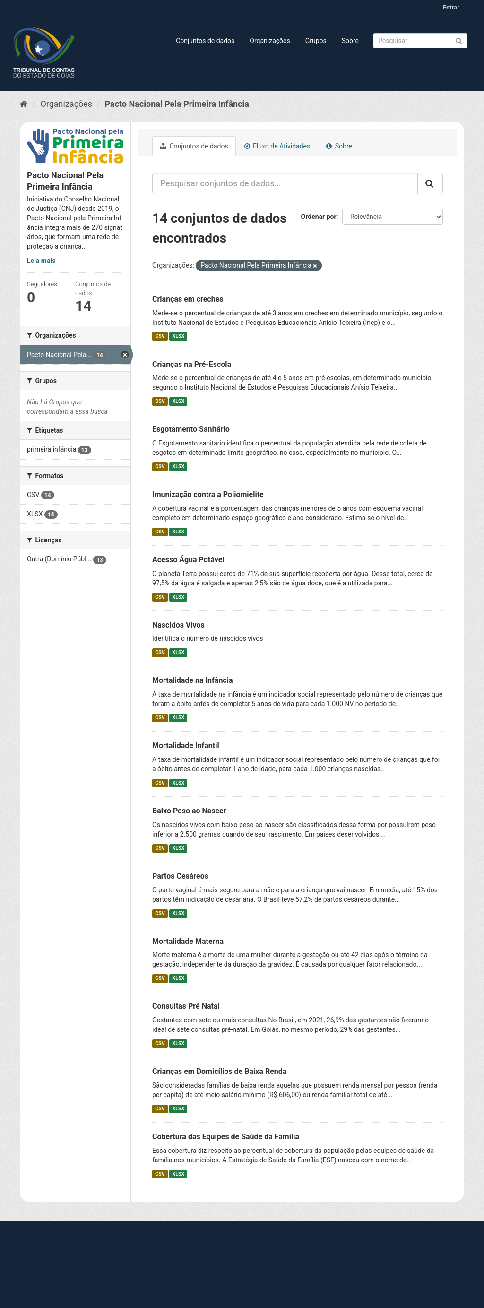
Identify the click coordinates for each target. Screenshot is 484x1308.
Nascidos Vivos (178, 624)
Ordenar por (319, 216)
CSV (159, 336)
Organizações (270, 40)
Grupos (316, 40)
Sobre (350, 40)
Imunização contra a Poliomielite (208, 494)
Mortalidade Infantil (185, 745)
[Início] (24, 104)
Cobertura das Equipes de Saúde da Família (225, 1136)
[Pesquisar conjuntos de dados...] (285, 183)
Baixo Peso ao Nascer (189, 810)
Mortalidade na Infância (192, 680)
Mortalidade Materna (188, 941)
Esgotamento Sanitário (191, 429)
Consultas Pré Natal (186, 1006)
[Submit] (459, 40)
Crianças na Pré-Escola (191, 364)
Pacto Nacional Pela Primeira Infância (177, 104)
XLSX (178, 336)
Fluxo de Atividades (277, 146)
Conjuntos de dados (205, 40)
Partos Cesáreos (180, 876)
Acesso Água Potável (188, 559)
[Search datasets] (420, 40)
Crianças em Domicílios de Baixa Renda (219, 1071)
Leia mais (41, 260)
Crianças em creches (188, 299)
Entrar (451, 7)
